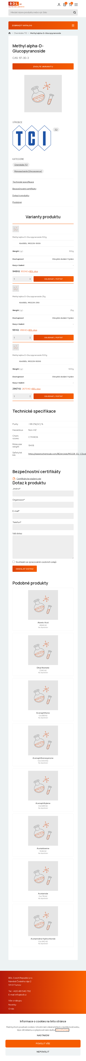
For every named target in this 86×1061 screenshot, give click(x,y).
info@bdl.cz (20, 994)
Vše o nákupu (15, 1000)
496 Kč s (28, 330)
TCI (56, 129)
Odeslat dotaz (25, 569)
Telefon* (16, 522)
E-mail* (15, 511)
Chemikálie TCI (20, 33)
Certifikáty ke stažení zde (29, 478)
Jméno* (16, 488)
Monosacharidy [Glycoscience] (28, 171)
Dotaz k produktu (20, 195)
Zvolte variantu (43, 66)
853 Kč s (29, 271)
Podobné (17, 202)
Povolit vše (43, 1043)
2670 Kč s (31, 388)
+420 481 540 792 (22, 991)
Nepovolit (43, 1051)
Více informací (62, 1030)
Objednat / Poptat (53, 279)
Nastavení (43, 1035)
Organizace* (18, 499)
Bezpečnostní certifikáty (24, 188)
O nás (11, 1008)
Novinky (12, 1004)
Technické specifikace (23, 182)
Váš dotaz (17, 533)
